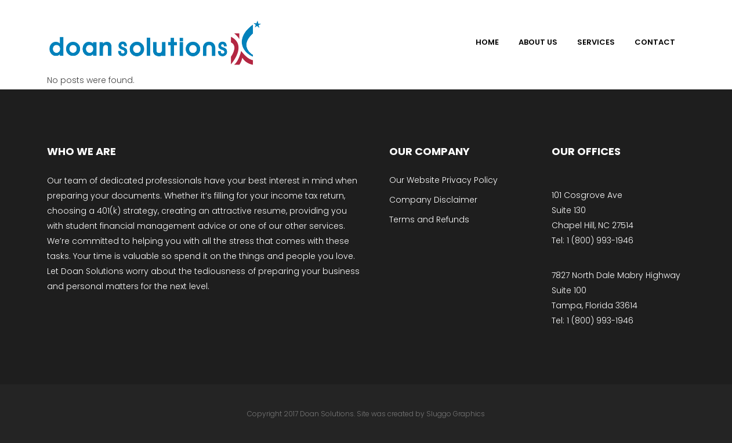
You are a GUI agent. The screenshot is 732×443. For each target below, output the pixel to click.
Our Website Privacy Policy (443, 180)
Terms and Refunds (429, 219)
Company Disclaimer (433, 200)
